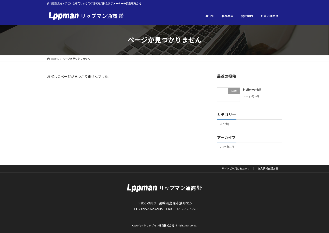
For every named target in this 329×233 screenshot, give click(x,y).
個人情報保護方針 (268, 168)
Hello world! (252, 89)
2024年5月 (227, 147)
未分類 (224, 124)
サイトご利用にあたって (236, 168)
